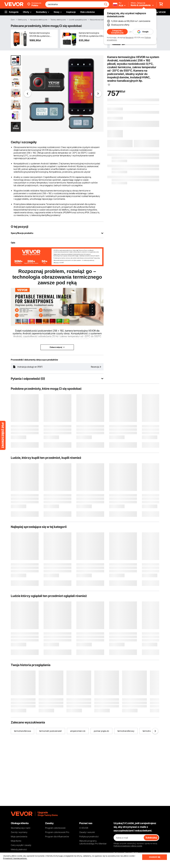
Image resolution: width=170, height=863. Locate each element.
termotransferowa (22, 731)
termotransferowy (125, 731)
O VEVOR (83, 828)
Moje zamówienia (19, 836)
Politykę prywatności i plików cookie (128, 846)
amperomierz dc (77, 731)
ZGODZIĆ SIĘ (154, 857)
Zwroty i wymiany (19, 832)
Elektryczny (22, 20)
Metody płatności (19, 849)
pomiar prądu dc (101, 731)
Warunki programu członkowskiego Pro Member (93, 842)
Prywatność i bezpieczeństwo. (15, 858)
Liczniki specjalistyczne (78, 20)
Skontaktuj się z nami (20, 828)
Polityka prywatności (89, 836)
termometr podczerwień (50, 731)
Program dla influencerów (57, 836)
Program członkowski (55, 828)
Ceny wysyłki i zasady (21, 845)
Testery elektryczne (58, 20)
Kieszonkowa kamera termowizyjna (104, 20)
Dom (13, 20)
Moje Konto (16, 840)
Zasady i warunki (87, 832)
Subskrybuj (151, 837)
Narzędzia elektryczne (38, 20)
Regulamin (129, 37)
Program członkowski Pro (57, 832)
